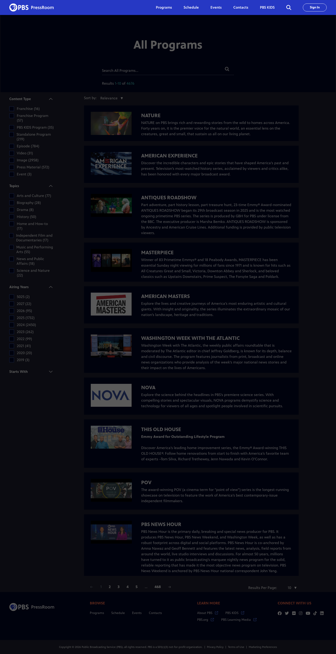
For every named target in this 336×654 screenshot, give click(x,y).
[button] (227, 69)
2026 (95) (24, 311)
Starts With (19, 371)
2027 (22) (24, 304)
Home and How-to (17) (32, 226)
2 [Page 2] (110, 587)
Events (216, 7)
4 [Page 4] (127, 587)
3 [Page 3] (118, 587)
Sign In (315, 7)
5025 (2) (23, 296)
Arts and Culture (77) (34, 195)
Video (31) (25, 153)
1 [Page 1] (101, 587)
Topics (15, 186)
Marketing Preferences (263, 647)
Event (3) (24, 174)
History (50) (26, 216)
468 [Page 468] (157, 587)
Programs (97, 613)
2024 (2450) (26, 325)
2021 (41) (24, 346)
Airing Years (19, 287)
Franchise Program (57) (32, 118)
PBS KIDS (267, 7)
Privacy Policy (215, 647)
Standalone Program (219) (34, 136)
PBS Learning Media (239, 620)
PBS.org (205, 620)
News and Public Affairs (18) (30, 261)
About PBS (207, 613)
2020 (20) (24, 353)
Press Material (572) (33, 167)
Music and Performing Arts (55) (34, 249)
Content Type (20, 99)
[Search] (161, 69)
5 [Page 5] (137, 587)
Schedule (191, 7)
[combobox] (111, 98)
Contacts (240, 7)
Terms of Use (236, 647)
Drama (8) (25, 209)
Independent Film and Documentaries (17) (34, 237)
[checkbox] (11, 108)
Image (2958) (27, 160)
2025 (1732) (26, 318)
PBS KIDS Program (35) (35, 127)
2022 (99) (24, 339)
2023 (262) (25, 332)
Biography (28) (29, 202)
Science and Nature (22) (33, 272)
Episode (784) (28, 146)
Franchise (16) (28, 108)
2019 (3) (23, 360)
